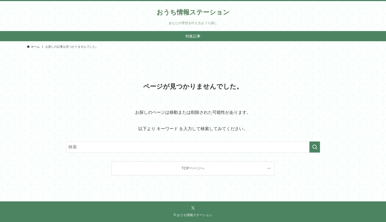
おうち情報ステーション (193, 12)
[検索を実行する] (314, 147)
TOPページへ (192, 168)
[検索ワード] (193, 147)
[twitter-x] (193, 208)
